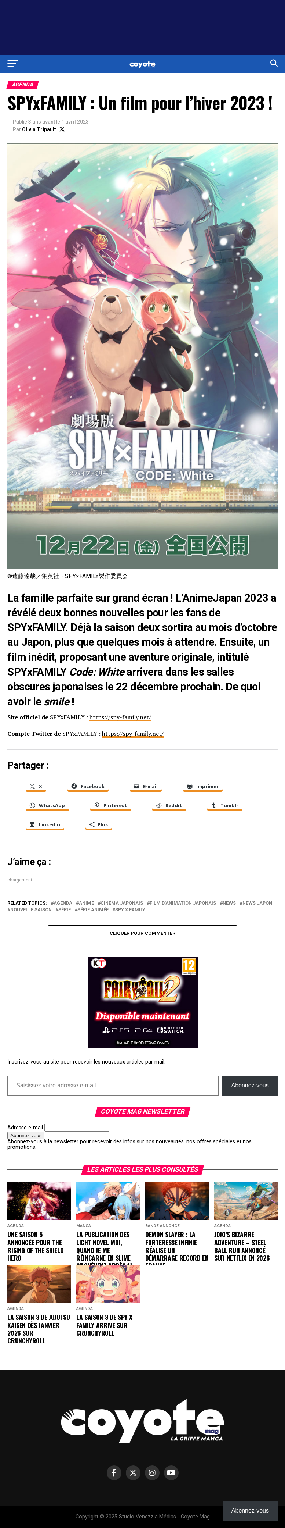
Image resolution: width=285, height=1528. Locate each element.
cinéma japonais (122, 903)
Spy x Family (130, 910)
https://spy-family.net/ (120, 717)
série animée (93, 910)
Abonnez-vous (249, 1085)
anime (86, 903)
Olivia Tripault (39, 129)
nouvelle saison (31, 910)
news (229, 903)
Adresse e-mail (25, 1128)
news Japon (257, 903)
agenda (63, 903)
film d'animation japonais (183, 903)
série (64, 910)
